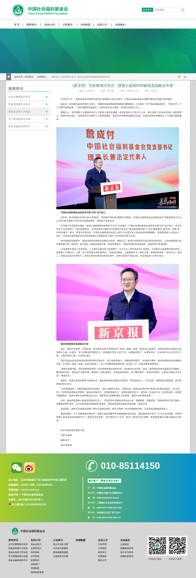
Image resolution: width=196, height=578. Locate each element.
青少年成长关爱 (60, 544)
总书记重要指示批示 (19, 97)
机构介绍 (50, 24)
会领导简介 (36, 548)
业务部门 (35, 564)
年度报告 (102, 556)
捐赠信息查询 (126, 556)
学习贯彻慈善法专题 (19, 119)
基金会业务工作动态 (19, 111)
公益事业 (68, 24)
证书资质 (35, 556)
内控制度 (85, 24)
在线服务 (120, 24)
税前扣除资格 (37, 572)
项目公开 (102, 560)
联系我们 (35, 560)
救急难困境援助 (60, 552)
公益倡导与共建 (60, 556)
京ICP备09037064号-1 (30, 499)
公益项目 (124, 544)
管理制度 (35, 568)
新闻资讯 (32, 24)
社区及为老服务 (60, 548)
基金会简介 (36, 544)
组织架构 (35, 552)
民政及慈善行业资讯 (19, 104)
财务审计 (102, 552)
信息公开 (102, 24)
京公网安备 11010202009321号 (28, 504)
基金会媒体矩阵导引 (19, 126)
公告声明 (102, 544)
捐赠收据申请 (126, 548)
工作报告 (102, 548)
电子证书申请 (126, 552)
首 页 (17, 24)
